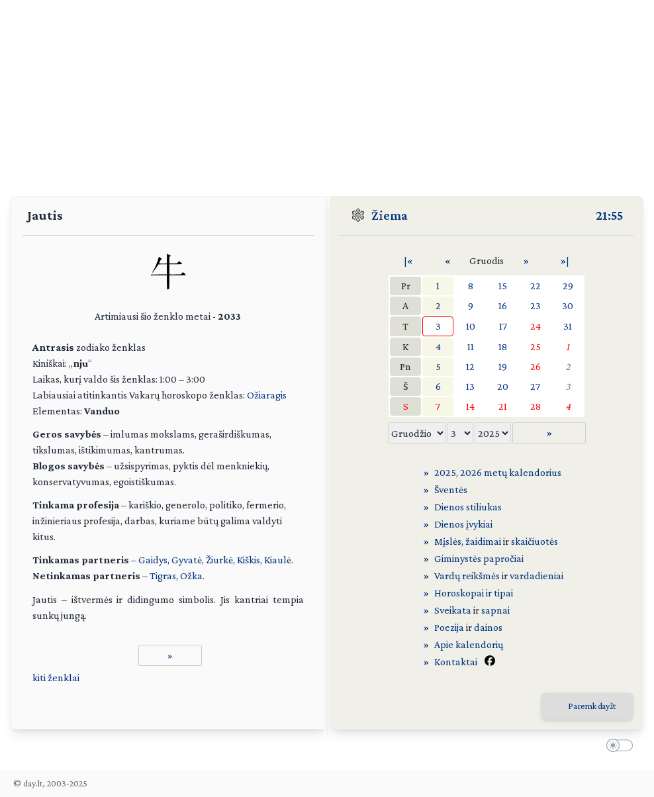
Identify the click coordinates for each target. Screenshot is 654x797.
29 (568, 285)
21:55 (609, 215)
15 (502, 285)
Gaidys (152, 559)
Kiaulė (277, 559)
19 (502, 366)
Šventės (450, 489)
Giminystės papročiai (479, 558)
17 (503, 326)
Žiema (389, 215)
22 (535, 285)
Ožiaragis (267, 394)
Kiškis (248, 559)
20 (502, 386)
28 (535, 406)
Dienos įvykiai (463, 524)
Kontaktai (455, 661)
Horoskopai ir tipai (473, 592)
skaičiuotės (534, 541)
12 (470, 366)
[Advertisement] (327, 92)
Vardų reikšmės (467, 575)
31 (567, 326)
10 (470, 326)
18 (502, 346)
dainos (488, 627)
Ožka (191, 575)
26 (535, 366)
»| (564, 260)
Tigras (163, 575)
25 (535, 346)
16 (502, 305)
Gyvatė (186, 559)
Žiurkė (219, 559)
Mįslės (447, 541)
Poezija (449, 627)
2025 (445, 472)
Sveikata (452, 610)
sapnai (495, 610)
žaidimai (483, 541)
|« (408, 260)
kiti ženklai (55, 677)
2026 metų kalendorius (510, 472)
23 (535, 305)
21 (502, 406)
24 (535, 326)
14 (470, 406)
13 (470, 386)
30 (567, 305)
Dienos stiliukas (468, 506)
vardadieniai (536, 575)
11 (470, 346)
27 (535, 386)
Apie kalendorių (468, 644)
